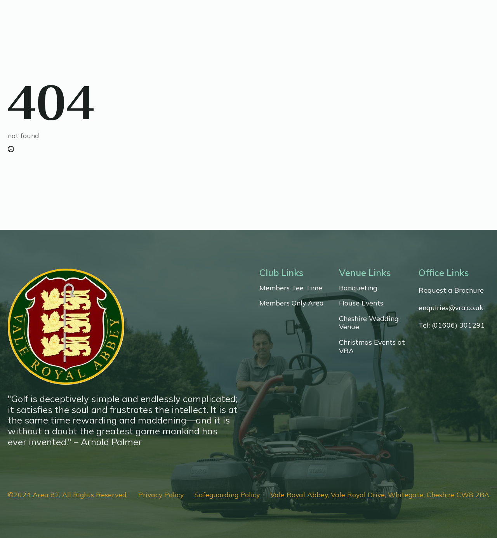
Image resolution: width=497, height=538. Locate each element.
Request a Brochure (451, 290)
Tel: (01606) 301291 (452, 325)
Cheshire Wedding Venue (368, 322)
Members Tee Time (290, 288)
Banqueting (358, 288)
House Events (361, 303)
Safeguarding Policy (227, 495)
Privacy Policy (161, 495)
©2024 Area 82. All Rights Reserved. (68, 495)
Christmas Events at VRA (372, 346)
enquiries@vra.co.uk (451, 308)
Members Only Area (291, 303)
